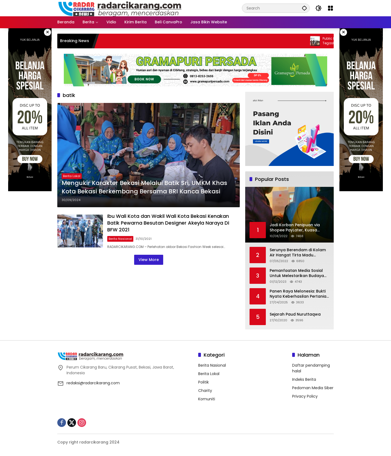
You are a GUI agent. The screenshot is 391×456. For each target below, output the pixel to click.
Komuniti (206, 399)
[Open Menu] (330, 8)
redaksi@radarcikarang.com (93, 383)
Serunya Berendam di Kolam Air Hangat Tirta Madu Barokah (298, 252)
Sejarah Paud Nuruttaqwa (295, 314)
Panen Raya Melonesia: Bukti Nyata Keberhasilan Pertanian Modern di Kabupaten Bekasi (299, 294)
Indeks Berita (304, 379)
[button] (304, 8)
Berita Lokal (71, 176)
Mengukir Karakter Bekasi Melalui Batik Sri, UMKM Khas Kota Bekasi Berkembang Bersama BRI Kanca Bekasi (144, 187)
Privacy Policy (305, 396)
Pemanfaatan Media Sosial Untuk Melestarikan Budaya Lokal (297, 273)
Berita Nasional (120, 239)
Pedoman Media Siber (312, 388)
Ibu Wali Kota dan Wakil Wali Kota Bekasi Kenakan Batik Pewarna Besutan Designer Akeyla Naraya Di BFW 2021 (168, 223)
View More (148, 259)
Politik (203, 382)
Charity (205, 390)
